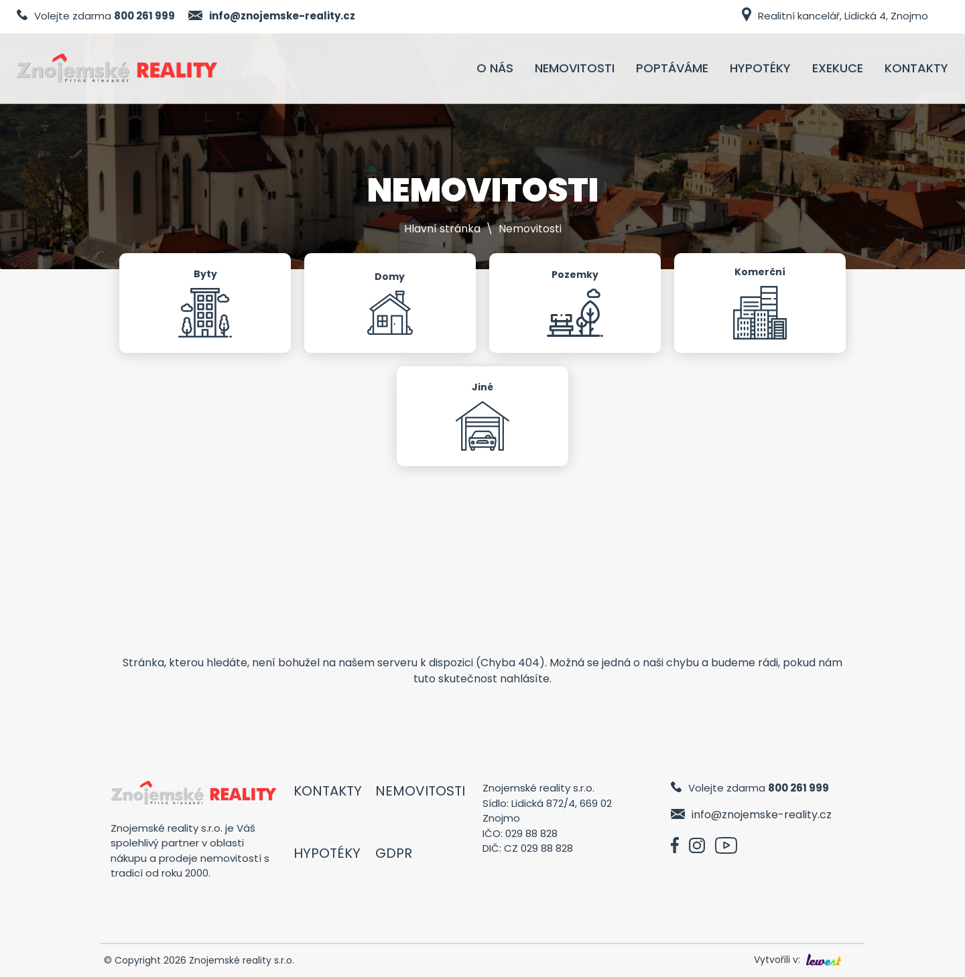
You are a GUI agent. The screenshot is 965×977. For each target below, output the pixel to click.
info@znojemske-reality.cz (282, 16)
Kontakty (328, 790)
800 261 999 (144, 16)
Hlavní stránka (442, 228)
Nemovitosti (420, 790)
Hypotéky (327, 853)
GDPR (393, 853)
